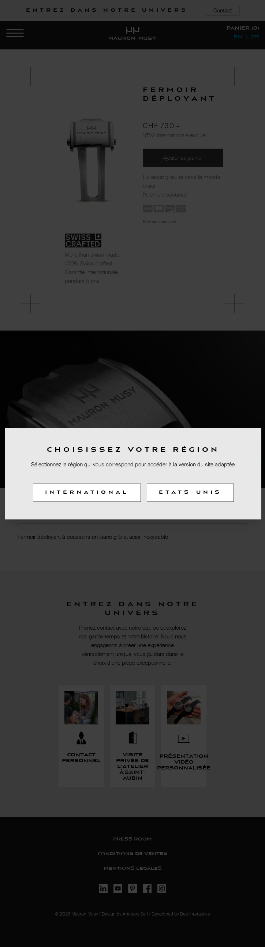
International (87, 493)
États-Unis (190, 493)
